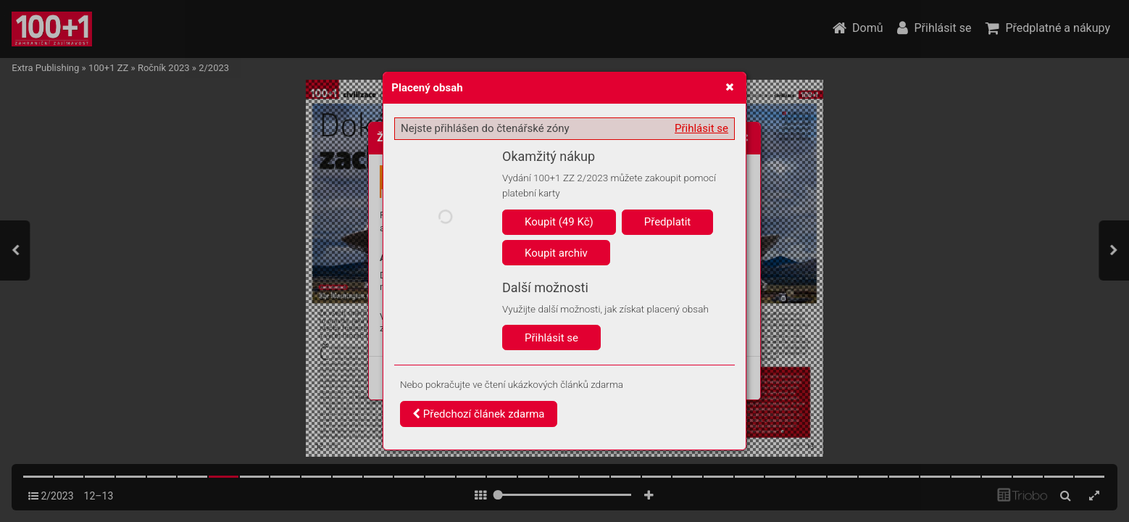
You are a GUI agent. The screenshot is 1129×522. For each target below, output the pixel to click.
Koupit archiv (556, 253)
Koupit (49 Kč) (559, 221)
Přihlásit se (701, 128)
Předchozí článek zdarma (478, 413)
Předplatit (667, 221)
